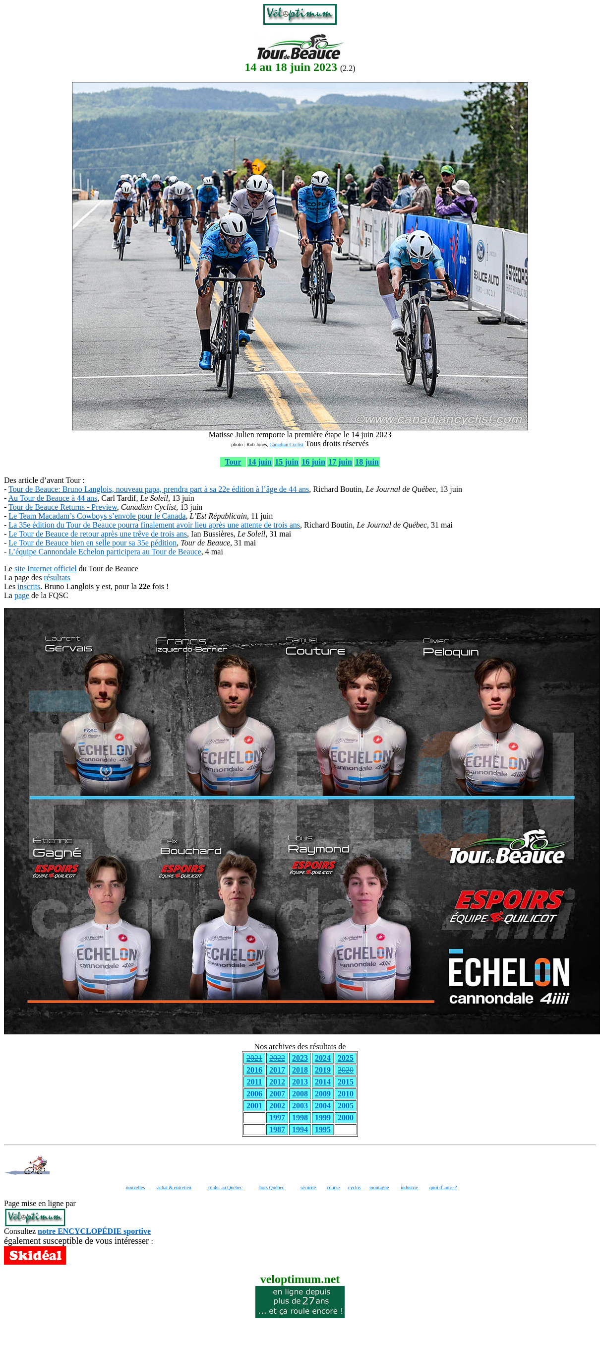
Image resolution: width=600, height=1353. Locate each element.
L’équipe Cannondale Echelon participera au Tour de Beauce (104, 551)
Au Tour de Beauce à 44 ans (52, 498)
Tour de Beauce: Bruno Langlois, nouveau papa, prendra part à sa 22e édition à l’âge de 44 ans (158, 489)
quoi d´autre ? (443, 1187)
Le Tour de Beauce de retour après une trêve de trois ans (97, 534)
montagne (379, 1187)
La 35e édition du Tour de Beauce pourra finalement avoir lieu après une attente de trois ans (154, 525)
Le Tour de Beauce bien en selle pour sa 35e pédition (92, 543)
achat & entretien (174, 1187)
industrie (409, 1187)
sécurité (308, 1187)
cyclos (354, 1187)
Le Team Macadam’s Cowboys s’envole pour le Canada (96, 516)
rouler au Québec (225, 1187)
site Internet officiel (45, 568)
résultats (57, 577)
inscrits (28, 586)
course (333, 1187)
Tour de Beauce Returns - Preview (62, 507)
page (21, 595)
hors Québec (271, 1187)
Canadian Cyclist (286, 444)
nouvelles (135, 1187)
